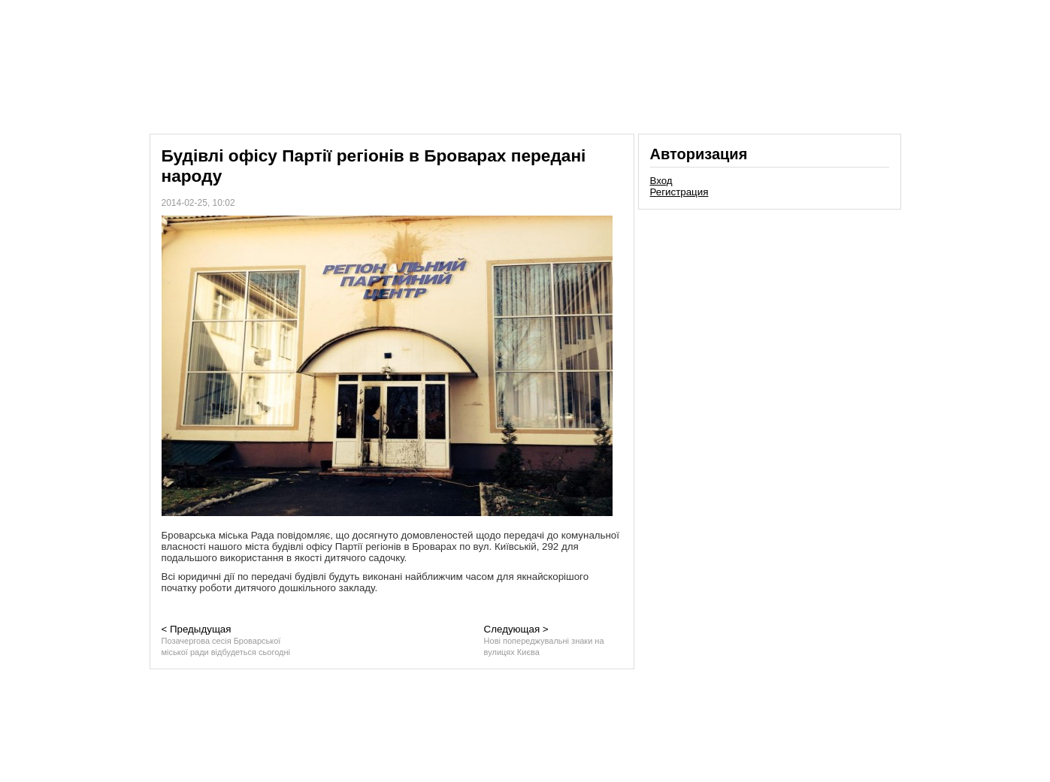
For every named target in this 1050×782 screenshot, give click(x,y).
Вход (661, 180)
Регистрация (679, 192)
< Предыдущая (226, 640)
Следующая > (544, 640)
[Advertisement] (769, 318)
